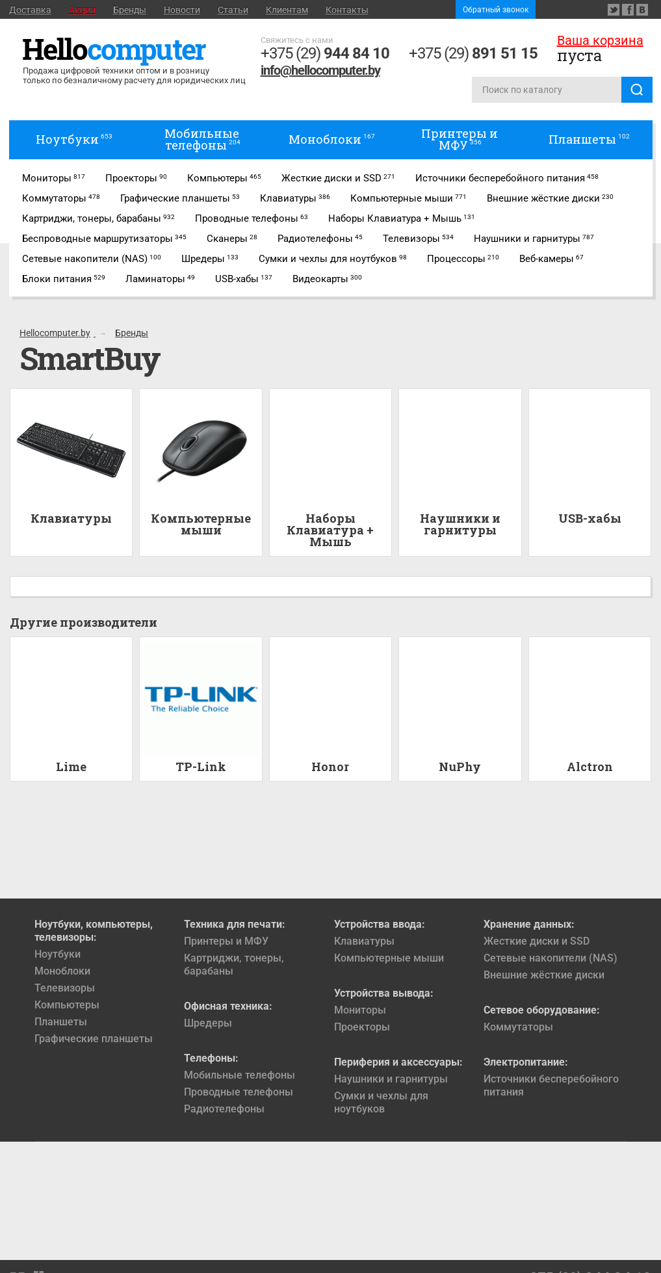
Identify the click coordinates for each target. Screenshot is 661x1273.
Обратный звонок (495, 9)
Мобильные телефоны (239, 1075)
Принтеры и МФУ (226, 941)
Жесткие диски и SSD (537, 941)
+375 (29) (325, 53)
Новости (182, 10)
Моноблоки (62, 971)
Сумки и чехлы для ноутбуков (381, 1102)
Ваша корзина (600, 40)
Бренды (129, 10)
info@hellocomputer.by (320, 70)
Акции (82, 10)
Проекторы (362, 1027)
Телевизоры (64, 988)
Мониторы (360, 1010)
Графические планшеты (93, 1038)
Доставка (30, 10)
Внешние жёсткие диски (544, 975)
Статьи (233, 10)
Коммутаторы (518, 1027)
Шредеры (208, 1023)
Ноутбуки (57, 954)
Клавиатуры (364, 941)
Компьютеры (66, 1005)
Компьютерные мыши (389, 958)
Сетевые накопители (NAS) (550, 958)
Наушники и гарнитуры (391, 1079)
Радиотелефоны (224, 1109)
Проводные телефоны (238, 1092)
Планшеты (60, 1022)
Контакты (347, 10)
